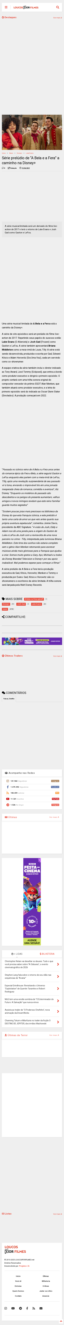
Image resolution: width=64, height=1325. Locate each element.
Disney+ (19, 153)
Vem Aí (18, 1281)
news (11, 153)
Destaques (9, 17)
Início (4, 153)
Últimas (11, 817)
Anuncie (45, 1296)
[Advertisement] (32, 196)
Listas (7, 1213)
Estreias (18, 1286)
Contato (18, 1296)
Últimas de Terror (16, 1035)
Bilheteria (46, 1281)
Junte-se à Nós (45, 1291)
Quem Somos (18, 1291)
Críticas (46, 1286)
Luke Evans (30, 153)
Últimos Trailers (12, 655)
